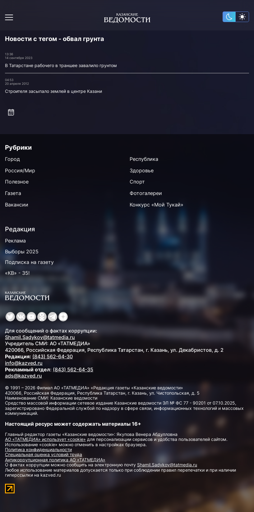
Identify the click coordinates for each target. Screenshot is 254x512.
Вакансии (16, 205)
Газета (13, 193)
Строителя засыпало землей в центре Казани (53, 91)
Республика (144, 159)
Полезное (17, 182)
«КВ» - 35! (17, 273)
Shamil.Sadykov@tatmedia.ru (40, 337)
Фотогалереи (146, 193)
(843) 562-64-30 (52, 356)
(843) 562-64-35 (73, 369)
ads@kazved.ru (23, 376)
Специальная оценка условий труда (43, 454)
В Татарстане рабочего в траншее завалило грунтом (61, 65)
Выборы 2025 (22, 251)
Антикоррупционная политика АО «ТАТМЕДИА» (55, 459)
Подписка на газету (29, 262)
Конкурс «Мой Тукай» (156, 205)
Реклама (15, 241)
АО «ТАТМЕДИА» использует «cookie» (45, 439)
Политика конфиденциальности (38, 449)
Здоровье (142, 170)
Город (12, 159)
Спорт (137, 182)
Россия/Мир (20, 170)
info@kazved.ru (24, 363)
